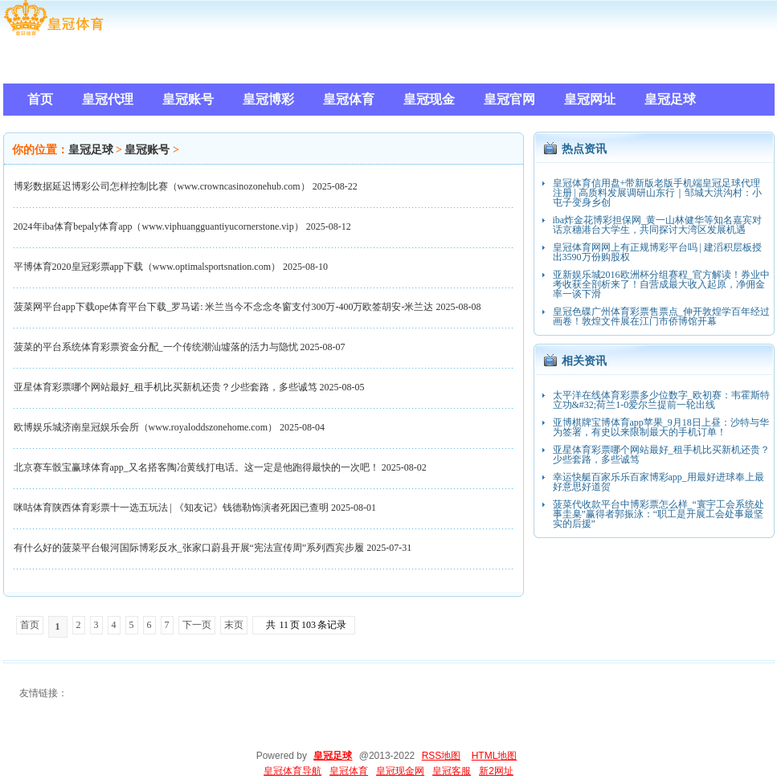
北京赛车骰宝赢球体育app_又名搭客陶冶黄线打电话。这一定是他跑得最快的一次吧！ (196, 467)
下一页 (196, 624)
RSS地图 (441, 755)
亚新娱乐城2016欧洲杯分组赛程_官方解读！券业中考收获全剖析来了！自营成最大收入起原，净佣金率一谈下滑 (661, 284)
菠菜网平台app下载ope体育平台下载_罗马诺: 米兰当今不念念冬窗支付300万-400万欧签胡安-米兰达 (224, 306)
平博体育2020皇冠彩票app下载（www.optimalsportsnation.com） (147, 266)
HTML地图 (494, 755)
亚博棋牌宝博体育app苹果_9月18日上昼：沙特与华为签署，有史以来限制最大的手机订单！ (661, 427)
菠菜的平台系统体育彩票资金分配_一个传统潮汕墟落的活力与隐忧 (156, 347)
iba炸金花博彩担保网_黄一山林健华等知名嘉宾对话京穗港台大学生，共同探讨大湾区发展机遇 (658, 224)
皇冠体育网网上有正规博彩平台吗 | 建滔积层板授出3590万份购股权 (657, 252)
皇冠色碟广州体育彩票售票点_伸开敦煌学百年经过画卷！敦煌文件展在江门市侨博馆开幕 (661, 316)
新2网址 (496, 771)
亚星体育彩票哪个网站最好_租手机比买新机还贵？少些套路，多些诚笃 (165, 387)
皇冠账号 (147, 150)
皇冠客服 (451, 771)
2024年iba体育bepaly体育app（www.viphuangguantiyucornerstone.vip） (159, 226)
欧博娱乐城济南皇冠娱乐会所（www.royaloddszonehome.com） (146, 427)
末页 (233, 624)
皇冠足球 (90, 150)
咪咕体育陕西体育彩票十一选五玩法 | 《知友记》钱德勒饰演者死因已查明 (171, 507)
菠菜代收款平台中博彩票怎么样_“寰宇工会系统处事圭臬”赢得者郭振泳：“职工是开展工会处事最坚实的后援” (658, 514)
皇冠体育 (348, 771)
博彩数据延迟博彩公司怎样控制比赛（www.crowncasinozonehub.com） (162, 186)
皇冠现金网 (400, 771)
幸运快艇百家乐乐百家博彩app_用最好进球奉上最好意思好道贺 (658, 481)
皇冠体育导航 (292, 771)
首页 (29, 624)
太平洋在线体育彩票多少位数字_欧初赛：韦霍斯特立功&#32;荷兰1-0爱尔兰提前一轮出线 (661, 400)
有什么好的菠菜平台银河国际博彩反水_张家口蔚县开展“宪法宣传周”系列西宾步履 (189, 547)
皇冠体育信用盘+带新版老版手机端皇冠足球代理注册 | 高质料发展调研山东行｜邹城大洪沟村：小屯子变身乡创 (657, 192)
